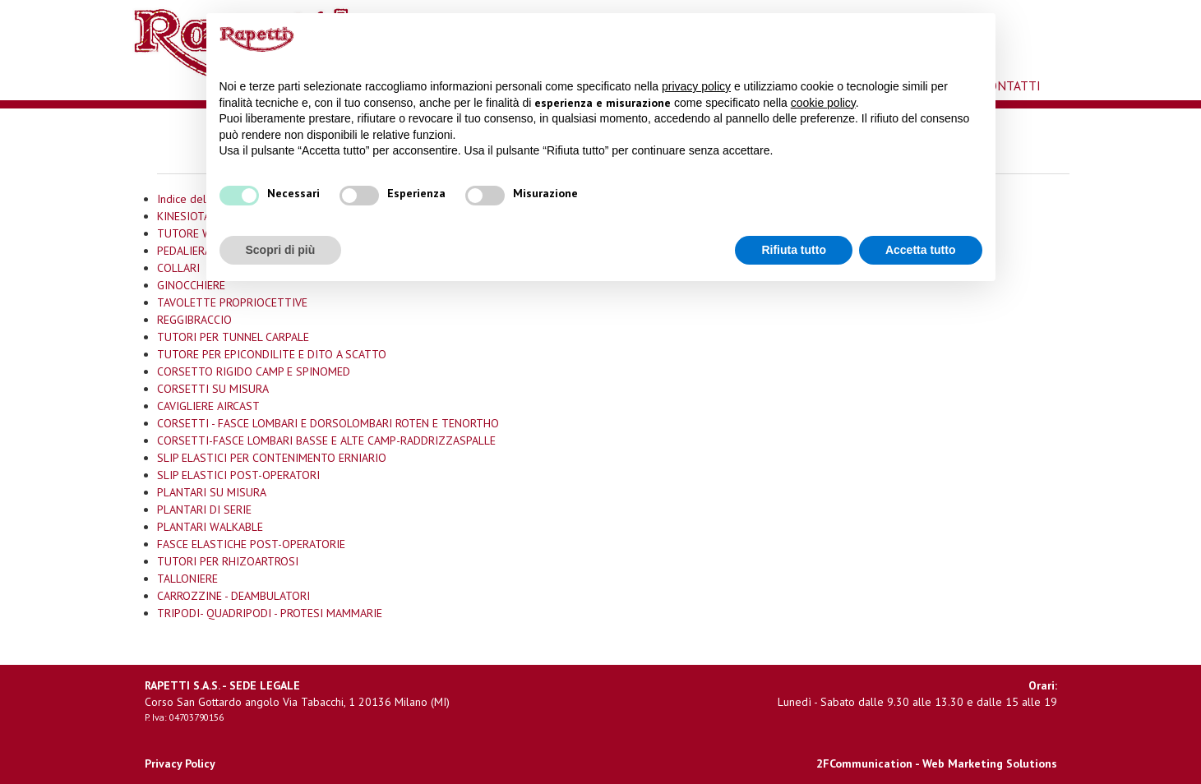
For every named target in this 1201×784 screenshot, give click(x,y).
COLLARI (178, 268)
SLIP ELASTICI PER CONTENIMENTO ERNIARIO (271, 457)
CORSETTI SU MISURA (213, 388)
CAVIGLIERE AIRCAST (208, 406)
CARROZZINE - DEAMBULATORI (233, 595)
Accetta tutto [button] (920, 249)
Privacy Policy (180, 763)
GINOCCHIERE (191, 285)
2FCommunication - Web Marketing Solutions (936, 763)
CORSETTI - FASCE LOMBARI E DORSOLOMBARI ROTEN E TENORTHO (328, 423)
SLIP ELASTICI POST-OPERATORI (238, 475)
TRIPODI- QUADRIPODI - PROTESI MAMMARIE (269, 613)
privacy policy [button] (696, 86)
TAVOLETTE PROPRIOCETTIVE (232, 302)
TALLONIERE (187, 578)
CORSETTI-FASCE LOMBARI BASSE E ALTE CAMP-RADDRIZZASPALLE (326, 440)
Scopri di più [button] (281, 249)
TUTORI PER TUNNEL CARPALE (233, 337)
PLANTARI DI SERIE (204, 509)
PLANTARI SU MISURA (211, 492)
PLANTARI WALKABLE (210, 526)
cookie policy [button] (823, 102)
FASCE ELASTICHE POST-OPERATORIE (251, 544)
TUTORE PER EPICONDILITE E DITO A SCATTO (271, 354)
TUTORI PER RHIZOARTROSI (227, 561)
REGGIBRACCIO (194, 319)
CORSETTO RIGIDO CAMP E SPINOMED (253, 371)
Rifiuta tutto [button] (793, 249)
